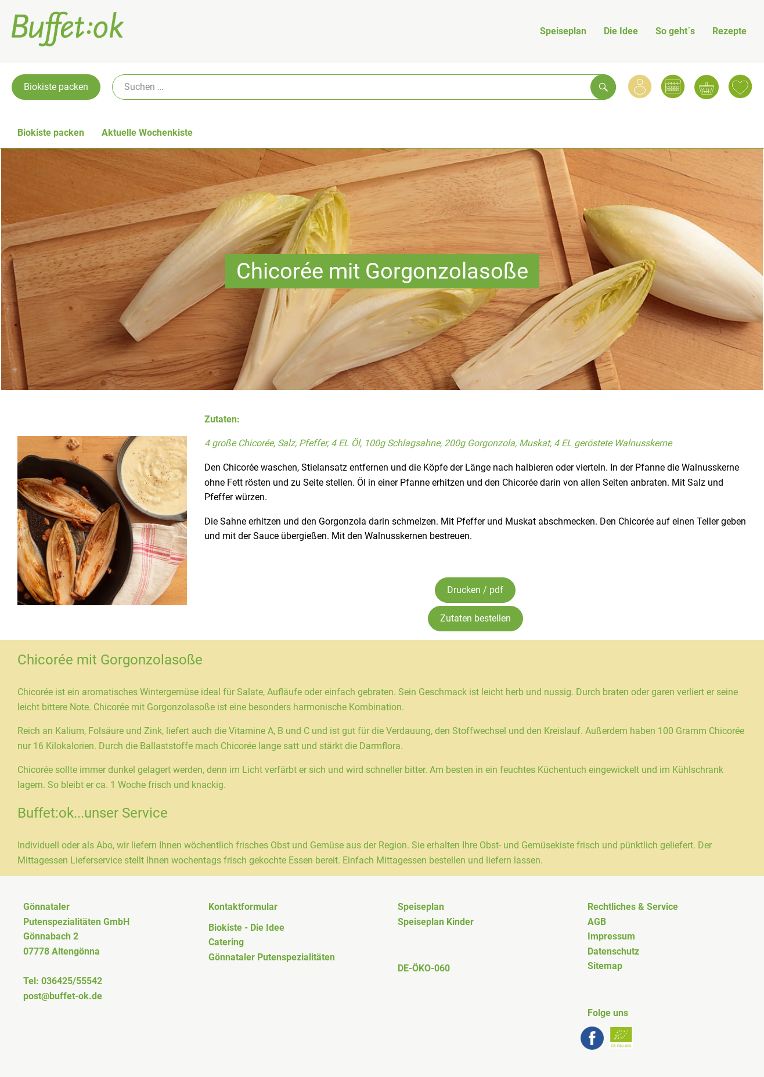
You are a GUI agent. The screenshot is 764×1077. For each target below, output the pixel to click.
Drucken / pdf (475, 589)
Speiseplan (563, 31)
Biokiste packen (56, 86)
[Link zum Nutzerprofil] (640, 86)
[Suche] (364, 87)
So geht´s (675, 31)
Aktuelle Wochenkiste (147, 132)
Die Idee (621, 31)
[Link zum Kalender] (673, 86)
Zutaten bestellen (475, 618)
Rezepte (729, 31)
